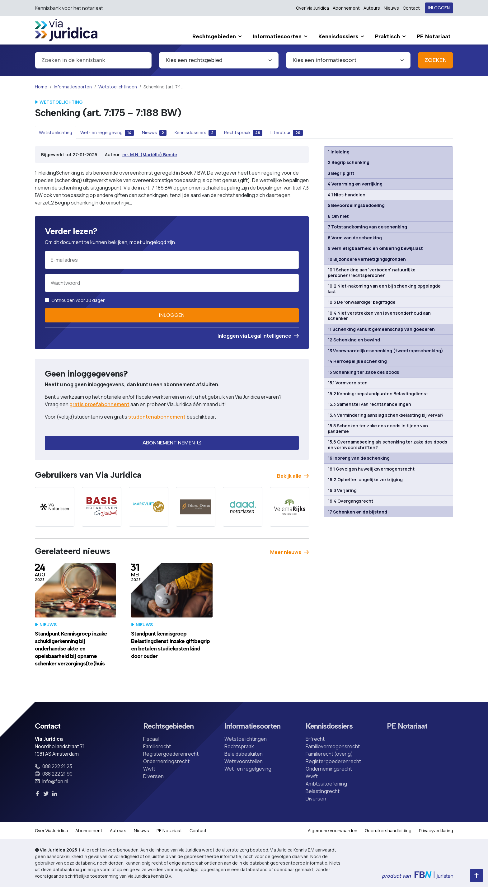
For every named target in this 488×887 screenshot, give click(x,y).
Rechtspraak (239, 746)
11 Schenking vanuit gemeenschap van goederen (381, 329)
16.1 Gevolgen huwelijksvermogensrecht (371, 469)
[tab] (55, 132)
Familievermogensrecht (333, 746)
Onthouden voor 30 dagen (78, 300)
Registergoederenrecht (171, 753)
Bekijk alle (293, 476)
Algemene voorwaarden (332, 830)
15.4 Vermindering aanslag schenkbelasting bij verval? (385, 415)
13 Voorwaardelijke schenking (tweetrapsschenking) (385, 351)
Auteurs (372, 8)
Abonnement (346, 8)
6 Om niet (338, 216)
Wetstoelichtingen (117, 87)
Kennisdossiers (329, 726)
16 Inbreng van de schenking (359, 458)
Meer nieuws (289, 552)
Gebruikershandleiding (388, 830)
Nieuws (391, 8)
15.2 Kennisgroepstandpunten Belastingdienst (378, 394)
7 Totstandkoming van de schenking (367, 227)
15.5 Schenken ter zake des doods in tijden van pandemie (378, 428)
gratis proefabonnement (99, 404)
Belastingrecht (323, 791)
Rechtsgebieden (168, 726)
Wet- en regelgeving (247, 768)
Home (41, 87)
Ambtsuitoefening (326, 783)
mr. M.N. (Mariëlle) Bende (149, 154)
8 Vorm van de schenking (355, 238)
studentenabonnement (156, 416)
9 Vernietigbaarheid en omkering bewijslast (375, 248)
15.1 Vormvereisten (348, 383)
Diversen (153, 776)
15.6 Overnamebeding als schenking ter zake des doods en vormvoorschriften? (387, 444)
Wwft (149, 768)
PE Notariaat (407, 726)
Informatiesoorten (73, 87)
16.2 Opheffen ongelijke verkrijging (365, 479)
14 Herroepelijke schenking (357, 361)
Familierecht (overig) (329, 753)
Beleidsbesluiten (243, 753)
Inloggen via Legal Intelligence (258, 336)
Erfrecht (315, 738)
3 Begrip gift (341, 173)
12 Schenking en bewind (354, 340)
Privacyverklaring (436, 830)
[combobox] (93, 60)
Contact (411, 8)
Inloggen (439, 8)
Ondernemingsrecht (166, 761)
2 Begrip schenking (348, 162)
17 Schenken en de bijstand (357, 512)
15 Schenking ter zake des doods (363, 372)
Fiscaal (151, 738)
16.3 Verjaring (342, 490)
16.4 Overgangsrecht (350, 501)
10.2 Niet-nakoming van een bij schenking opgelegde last (384, 288)
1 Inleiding (339, 152)
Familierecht (157, 746)
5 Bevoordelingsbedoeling (356, 205)
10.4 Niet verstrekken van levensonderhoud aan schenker (379, 315)
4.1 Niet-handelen (346, 195)
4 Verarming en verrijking (355, 184)
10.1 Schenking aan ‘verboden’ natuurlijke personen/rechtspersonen (371, 272)
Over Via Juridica (312, 8)
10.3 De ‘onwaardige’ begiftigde (362, 302)
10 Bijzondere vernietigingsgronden (367, 259)
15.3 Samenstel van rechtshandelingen (369, 404)
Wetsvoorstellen (243, 761)
